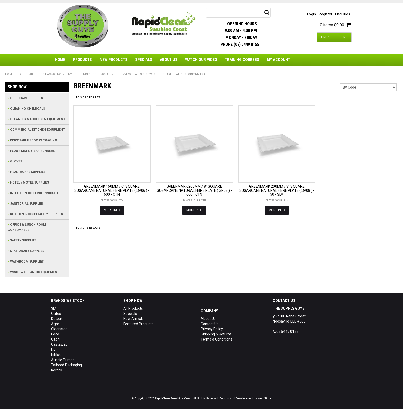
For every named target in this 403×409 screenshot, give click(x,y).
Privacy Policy (212, 329)
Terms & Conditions (216, 339)
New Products (113, 59)
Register (325, 14)
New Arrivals (133, 319)
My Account (278, 59)
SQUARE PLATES (172, 74)
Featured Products (138, 324)
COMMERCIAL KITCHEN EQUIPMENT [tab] (37, 130)
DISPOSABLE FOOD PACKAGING (40, 74)
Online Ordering (334, 37)
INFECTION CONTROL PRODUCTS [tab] (35, 193)
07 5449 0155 (285, 331)
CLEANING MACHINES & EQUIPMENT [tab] (37, 119)
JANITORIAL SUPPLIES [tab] (27, 203)
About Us (168, 59)
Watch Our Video (201, 59)
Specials (143, 59)
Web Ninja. (265, 398)
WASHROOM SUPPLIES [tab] (27, 261)
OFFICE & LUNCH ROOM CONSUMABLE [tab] (27, 227)
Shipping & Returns (216, 334)
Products (82, 59)
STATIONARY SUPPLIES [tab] (27, 251)
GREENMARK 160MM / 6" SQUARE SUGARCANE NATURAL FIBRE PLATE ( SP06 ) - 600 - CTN (111, 190)
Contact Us (209, 324)
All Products (133, 308)
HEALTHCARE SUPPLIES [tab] (27, 172)
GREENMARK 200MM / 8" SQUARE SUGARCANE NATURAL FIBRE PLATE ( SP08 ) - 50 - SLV (276, 190)
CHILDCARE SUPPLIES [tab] (26, 98)
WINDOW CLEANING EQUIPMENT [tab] (34, 272)
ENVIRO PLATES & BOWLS (138, 74)
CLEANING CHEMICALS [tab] (27, 108)
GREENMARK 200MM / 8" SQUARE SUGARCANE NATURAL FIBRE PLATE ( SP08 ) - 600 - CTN (194, 190)
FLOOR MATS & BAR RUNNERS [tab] (32, 151)
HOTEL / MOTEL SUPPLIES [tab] (29, 182)
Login (311, 14)
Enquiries (342, 14)
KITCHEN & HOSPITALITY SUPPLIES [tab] (36, 214)
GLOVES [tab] (16, 161)
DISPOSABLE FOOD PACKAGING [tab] (33, 140)
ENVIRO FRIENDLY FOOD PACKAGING (91, 74)
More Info (112, 210)
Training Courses (242, 59)
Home (60, 59)
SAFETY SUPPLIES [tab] (23, 240)
